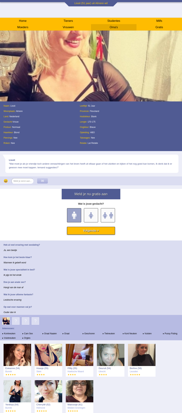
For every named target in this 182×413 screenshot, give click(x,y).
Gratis (159, 27)
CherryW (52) (43, 404)
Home (23, 20)
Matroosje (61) (75, 404)
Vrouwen (68, 27)
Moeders (22, 27)
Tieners (68, 20)
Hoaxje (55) (42, 368)
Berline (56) (136, 368)
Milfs (159, 20)
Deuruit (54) (105, 368)
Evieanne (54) (12, 368)
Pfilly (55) (72, 368)
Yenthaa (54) (11, 404)
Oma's (114, 27)
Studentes (113, 20)
